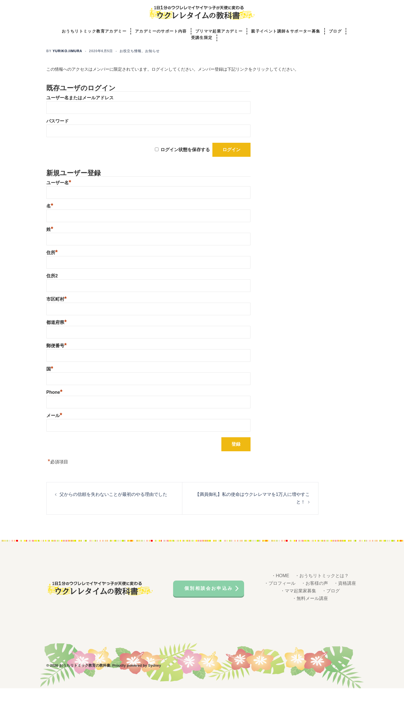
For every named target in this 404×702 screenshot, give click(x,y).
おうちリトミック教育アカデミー (94, 31)
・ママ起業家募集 (298, 604)
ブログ (335, 31)
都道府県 (56, 336)
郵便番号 (56, 359)
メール (54, 429)
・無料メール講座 (310, 612)
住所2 (52, 289)
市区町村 (56, 312)
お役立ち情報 (130, 65)
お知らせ (152, 65)
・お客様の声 (314, 597)
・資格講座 (345, 597)
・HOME (280, 589)
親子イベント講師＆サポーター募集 (285, 31)
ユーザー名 (58, 196)
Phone (54, 406)
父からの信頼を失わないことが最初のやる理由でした (113, 508)
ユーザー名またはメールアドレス (80, 111)
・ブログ (331, 604)
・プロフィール (279, 597)
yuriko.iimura (67, 65)
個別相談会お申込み (208, 602)
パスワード (57, 134)
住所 (52, 266)
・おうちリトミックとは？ (322, 589)
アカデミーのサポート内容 (161, 31)
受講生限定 (202, 38)
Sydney (154, 679)
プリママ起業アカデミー (219, 31)
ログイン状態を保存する (185, 163)
